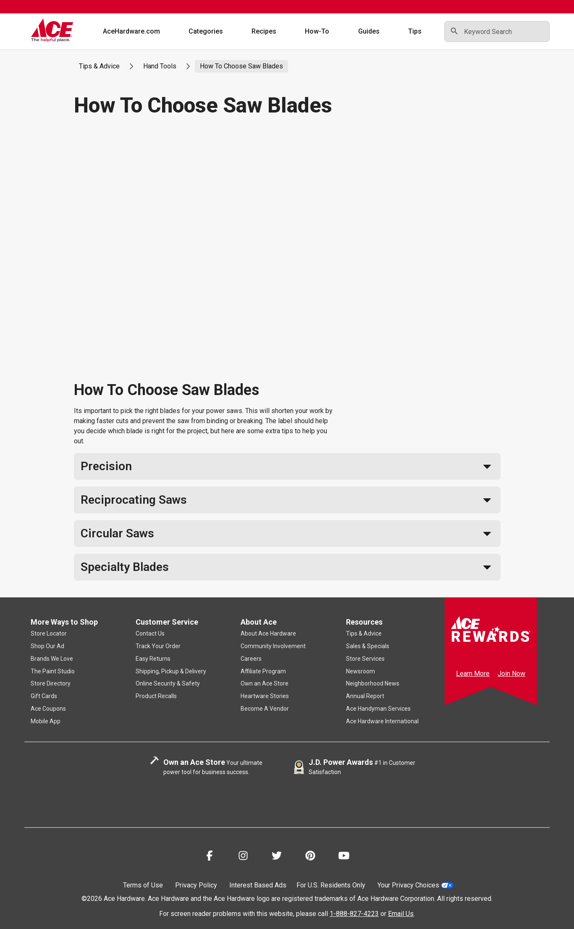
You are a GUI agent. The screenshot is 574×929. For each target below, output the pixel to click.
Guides (369, 31)
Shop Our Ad (47, 646)
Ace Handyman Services (378, 708)
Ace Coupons (48, 708)
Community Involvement (273, 646)
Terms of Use (143, 885)
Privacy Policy (196, 885)
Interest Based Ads (257, 885)
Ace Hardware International (382, 721)
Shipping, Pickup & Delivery (171, 671)
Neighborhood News (372, 683)
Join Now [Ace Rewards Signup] (511, 674)
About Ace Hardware (268, 633)
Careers (251, 658)
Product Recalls (156, 696)
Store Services (365, 658)
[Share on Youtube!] (344, 857)
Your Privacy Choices (415, 885)
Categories (206, 31)
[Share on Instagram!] (243, 857)
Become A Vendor (265, 708)
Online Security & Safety (168, 683)
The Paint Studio (53, 671)
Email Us (401, 914)
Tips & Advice (99, 66)
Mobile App (45, 721)
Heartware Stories (265, 696)
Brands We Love (52, 658)
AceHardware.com (131, 31)
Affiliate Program (263, 671)
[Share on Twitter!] (276, 857)
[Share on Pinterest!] (310, 857)
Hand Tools (159, 66)
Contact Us (150, 633)
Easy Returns (153, 658)
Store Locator (49, 633)
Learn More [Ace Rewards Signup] (473, 674)
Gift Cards (44, 696)
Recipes (264, 31)
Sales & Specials (367, 646)
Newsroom (360, 671)
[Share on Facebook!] (209, 857)
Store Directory (51, 683)
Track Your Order (158, 646)
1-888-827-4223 (354, 914)
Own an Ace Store (264, 683)
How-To (317, 31)
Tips (415, 31)
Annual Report (365, 696)
